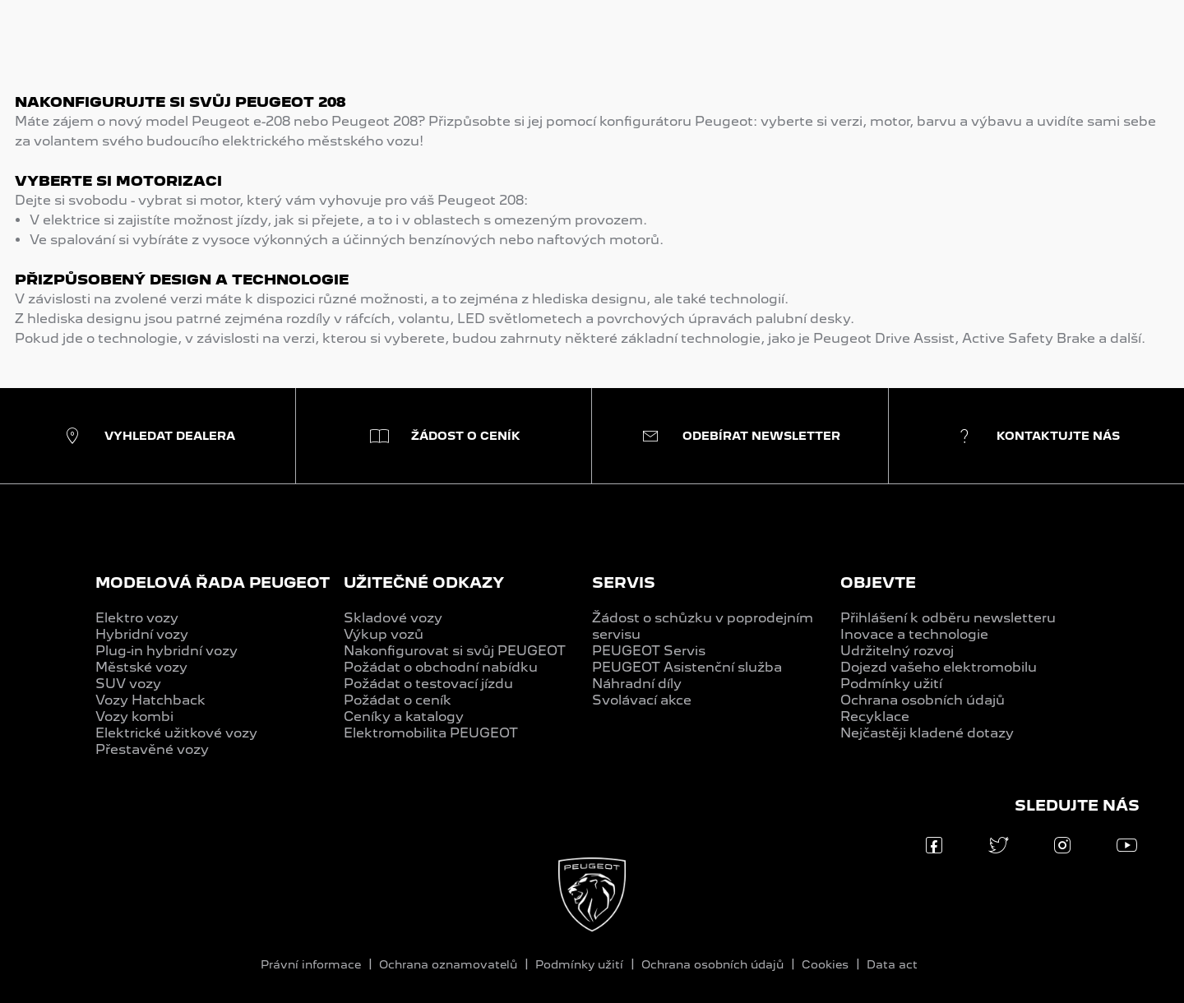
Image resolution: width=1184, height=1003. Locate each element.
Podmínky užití (891, 683)
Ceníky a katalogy (404, 716)
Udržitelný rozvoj (897, 651)
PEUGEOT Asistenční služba (687, 667)
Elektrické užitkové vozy (176, 733)
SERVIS (623, 582)
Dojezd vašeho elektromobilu (938, 667)
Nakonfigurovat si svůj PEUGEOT (455, 651)
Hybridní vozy (141, 634)
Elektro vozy (136, 618)
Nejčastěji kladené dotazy (927, 733)
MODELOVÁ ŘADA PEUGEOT (212, 582)
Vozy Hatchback (150, 700)
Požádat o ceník (397, 700)
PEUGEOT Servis (648, 651)
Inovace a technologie (914, 634)
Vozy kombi (134, 716)
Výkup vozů (383, 634)
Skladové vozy (393, 618)
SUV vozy (128, 683)
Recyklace (874, 716)
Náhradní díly (637, 683)
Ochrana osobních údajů (922, 700)
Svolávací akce (641, 700)
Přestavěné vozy (152, 749)
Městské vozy (141, 667)
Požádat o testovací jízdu (428, 683)
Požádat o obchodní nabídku (441, 667)
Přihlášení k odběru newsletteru (948, 618)
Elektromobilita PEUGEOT (431, 733)
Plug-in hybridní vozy (166, 651)
